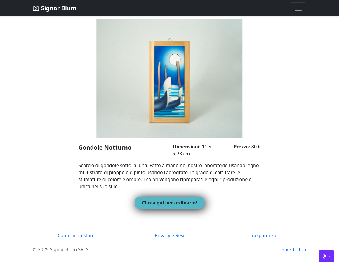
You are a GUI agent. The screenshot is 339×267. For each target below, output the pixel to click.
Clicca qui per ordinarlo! (169, 203)
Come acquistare (76, 235)
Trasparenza (263, 235)
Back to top (293, 249)
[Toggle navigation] (298, 8)
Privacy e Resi (169, 235)
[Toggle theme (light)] (326, 256)
